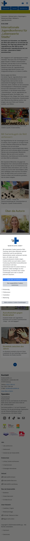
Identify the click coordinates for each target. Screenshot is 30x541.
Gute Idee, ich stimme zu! (15, 280)
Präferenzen (6, 292)
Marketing (6, 298)
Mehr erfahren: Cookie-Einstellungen (15, 302)
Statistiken (6, 295)
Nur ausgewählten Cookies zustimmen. (15, 284)
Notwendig (6, 289)
